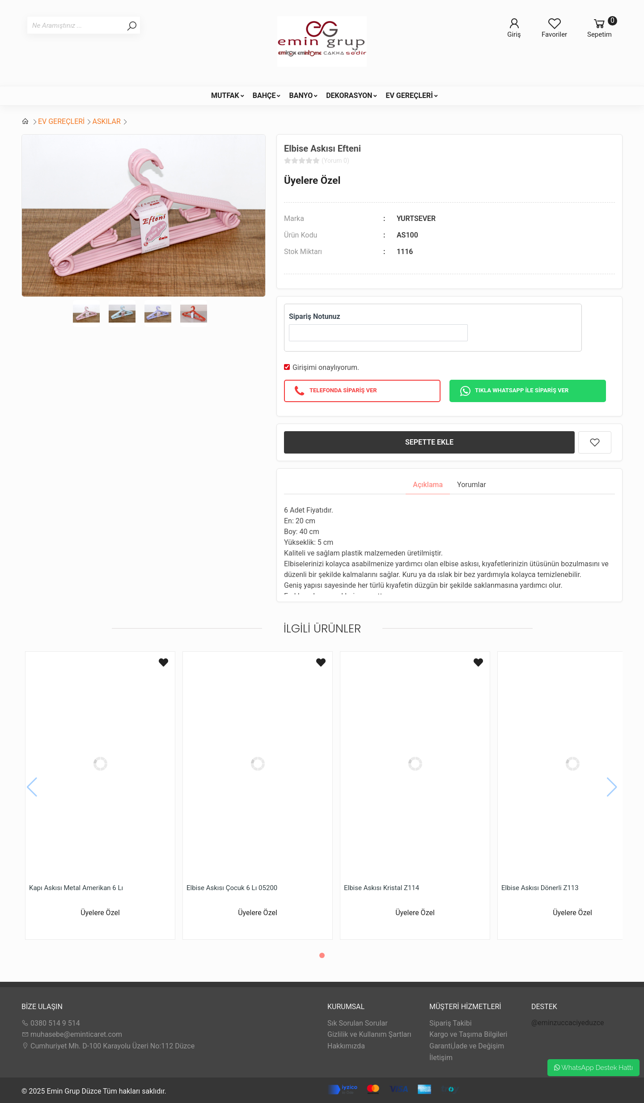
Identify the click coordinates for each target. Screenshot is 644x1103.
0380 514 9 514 (50, 1023)
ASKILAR (106, 121)
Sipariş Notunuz (314, 316)
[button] (322, 955)
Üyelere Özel (312, 180)
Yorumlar (471, 484)
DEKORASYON (349, 95)
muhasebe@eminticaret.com (71, 1034)
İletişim (441, 1057)
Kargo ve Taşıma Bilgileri (468, 1034)
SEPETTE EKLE (429, 442)
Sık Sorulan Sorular (357, 1023)
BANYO (301, 95)
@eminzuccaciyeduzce (567, 1022)
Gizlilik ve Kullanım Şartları (369, 1034)
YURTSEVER (416, 218)
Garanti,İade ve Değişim (466, 1046)
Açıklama (428, 484)
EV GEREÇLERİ (409, 95)
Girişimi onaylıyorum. (325, 367)
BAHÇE (264, 95)
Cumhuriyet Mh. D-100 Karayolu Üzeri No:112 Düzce (108, 1046)
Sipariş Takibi (450, 1023)
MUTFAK (225, 95)
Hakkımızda (346, 1046)
